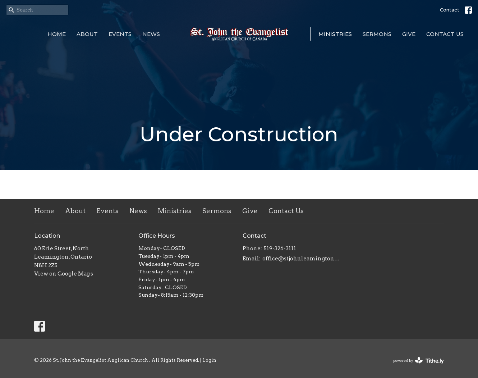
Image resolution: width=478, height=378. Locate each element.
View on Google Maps (63, 273)
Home (56, 34)
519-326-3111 (280, 248)
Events (120, 34)
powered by (418, 360)
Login (209, 360)
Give (408, 34)
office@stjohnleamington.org (301, 258)
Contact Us (445, 34)
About (87, 34)
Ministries (335, 34)
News (151, 34)
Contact (449, 10)
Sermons (377, 34)
